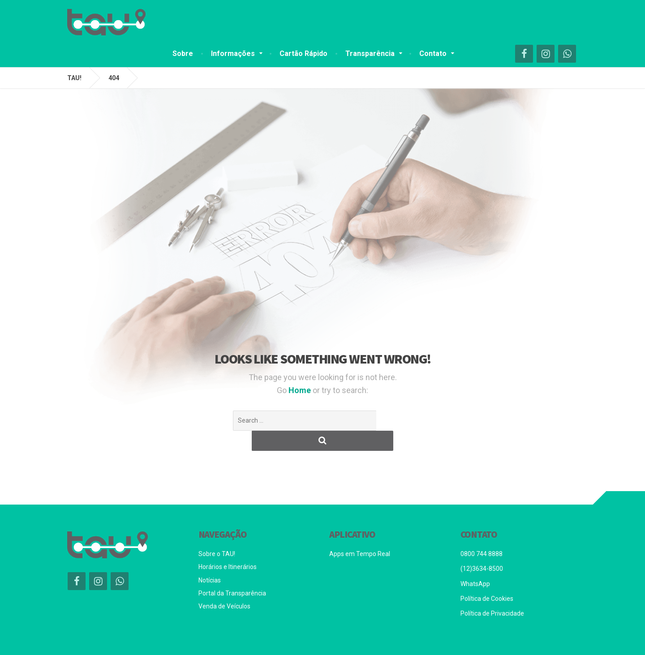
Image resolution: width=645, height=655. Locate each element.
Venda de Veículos (224, 586)
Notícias (209, 560)
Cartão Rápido (303, 53)
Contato (433, 53)
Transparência (370, 53)
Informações (233, 53)
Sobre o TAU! (216, 533)
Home (300, 390)
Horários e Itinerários (227, 546)
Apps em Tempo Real (359, 533)
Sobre (182, 53)
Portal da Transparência (232, 573)
